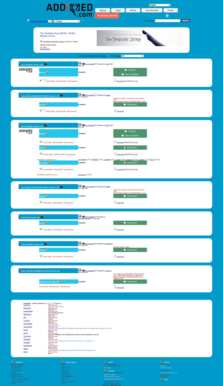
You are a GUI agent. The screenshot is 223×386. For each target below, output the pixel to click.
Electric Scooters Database (20, 379)
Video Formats (164, 370)
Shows (133, 10)
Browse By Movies (17, 366)
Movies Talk (163, 376)
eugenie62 (129, 159)
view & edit (120, 81)
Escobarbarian (28, 311)
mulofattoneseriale (84, 218)
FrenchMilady (82, 159)
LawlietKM (107, 159)
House (64, 383)
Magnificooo (27, 314)
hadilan (108, 95)
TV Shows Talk (164, 374)
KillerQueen (27, 308)
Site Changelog (165, 364)
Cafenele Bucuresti (17, 381)
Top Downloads (16, 370)
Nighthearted (27, 345)
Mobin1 (25, 349)
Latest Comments (16, 376)
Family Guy (65, 379)
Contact (13, 383)
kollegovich (109, 244)
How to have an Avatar (111, 381)
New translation (90, 64)
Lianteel (117, 159)
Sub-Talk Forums (16, 374)
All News (14, 373)
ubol (24, 317)
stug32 (25, 330)
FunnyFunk (27, 336)
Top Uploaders (15, 368)
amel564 (141, 159)
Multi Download (45, 49)
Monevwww (81, 175)
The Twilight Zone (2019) (50, 41)
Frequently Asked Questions (113, 366)
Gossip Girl (65, 373)
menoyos (109, 271)
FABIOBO (95, 159)
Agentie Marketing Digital (112, 383)
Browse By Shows (17, 364)
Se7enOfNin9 (27, 324)
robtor (107, 64)
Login (118, 10)
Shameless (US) (67, 374)
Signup (102, 10)
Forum (171, 10)
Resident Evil (66, 368)
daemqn (152, 159)
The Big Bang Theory (68, 376)
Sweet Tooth (65, 370)
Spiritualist (26, 339)
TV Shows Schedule (110, 364)
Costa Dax (26, 305)
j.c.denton (26, 320)
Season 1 (62, 41)
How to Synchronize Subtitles (113, 373)
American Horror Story (69, 381)
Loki (63, 366)
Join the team (151, 10)
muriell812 (26, 342)
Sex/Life (64, 364)
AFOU (25, 352)
